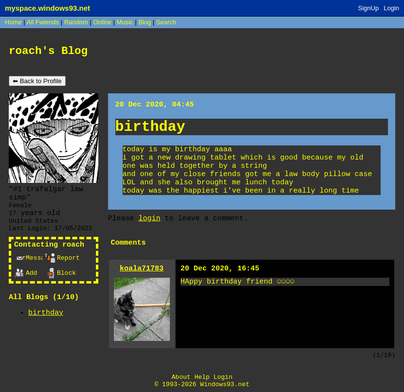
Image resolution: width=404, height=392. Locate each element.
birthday (45, 313)
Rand (76, 22)
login (150, 218)
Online (102, 22)
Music (125, 22)
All (43, 22)
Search (166, 22)
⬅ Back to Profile (37, 81)
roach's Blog (48, 51)
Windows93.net (224, 384)
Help (201, 377)
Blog (144, 22)
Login (391, 8)
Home (13, 22)
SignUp (368, 8)
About (181, 377)
